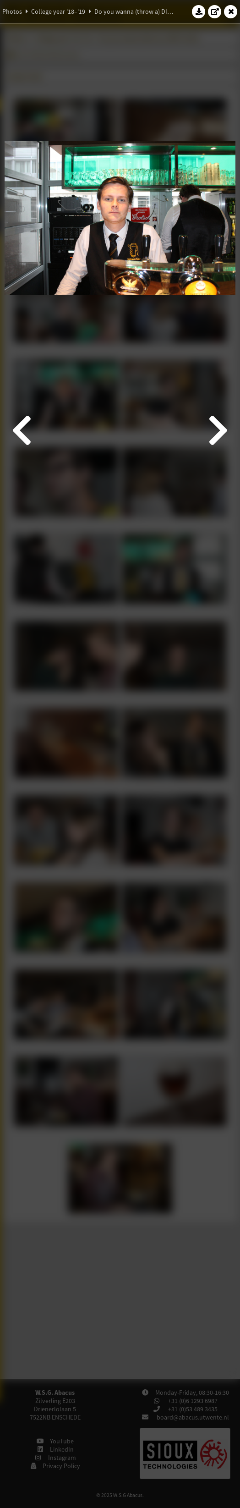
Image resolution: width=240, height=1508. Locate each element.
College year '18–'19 (58, 11)
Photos (12, 11)
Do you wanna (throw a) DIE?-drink (141, 11)
